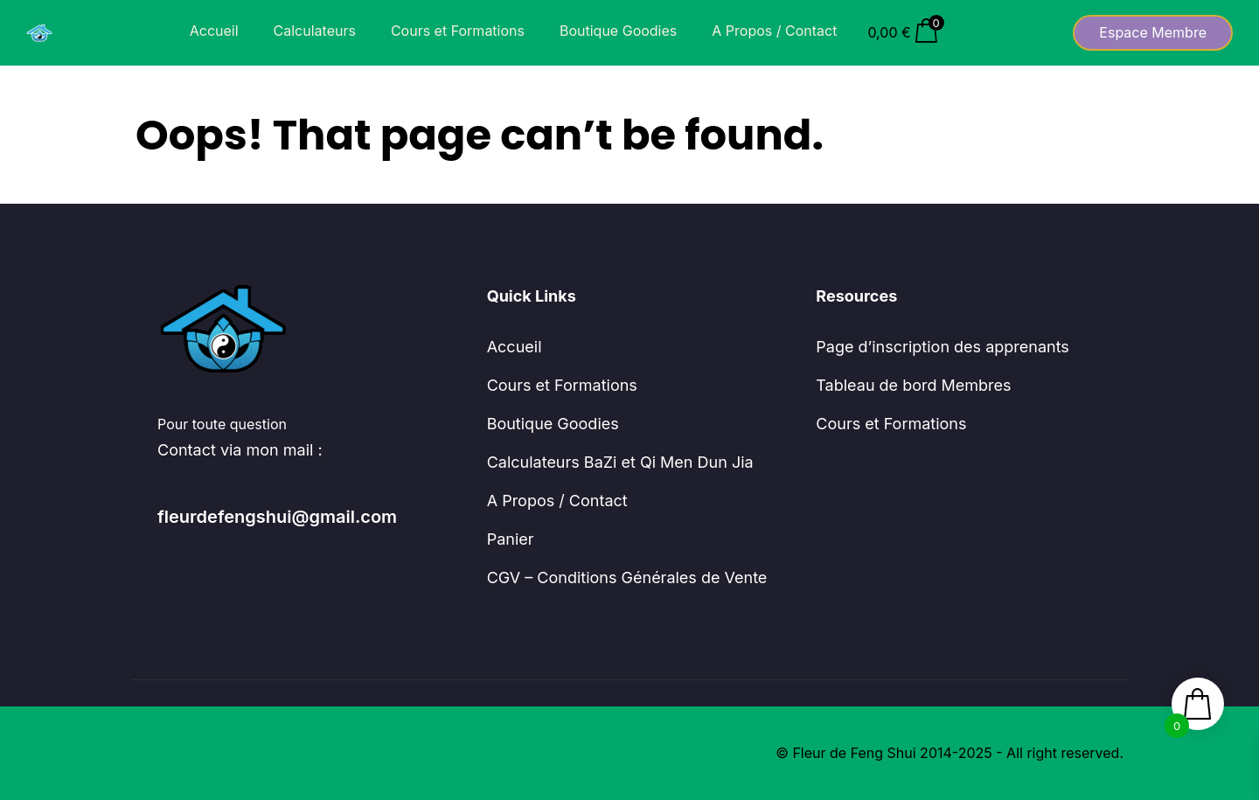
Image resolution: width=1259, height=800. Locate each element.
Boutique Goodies (618, 30)
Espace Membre (1153, 32)
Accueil (214, 30)
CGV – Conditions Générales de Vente (627, 577)
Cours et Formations (458, 30)
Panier (510, 539)
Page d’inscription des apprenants (942, 346)
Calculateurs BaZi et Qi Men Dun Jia (620, 462)
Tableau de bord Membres (913, 385)
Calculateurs (315, 30)
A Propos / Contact (774, 30)
